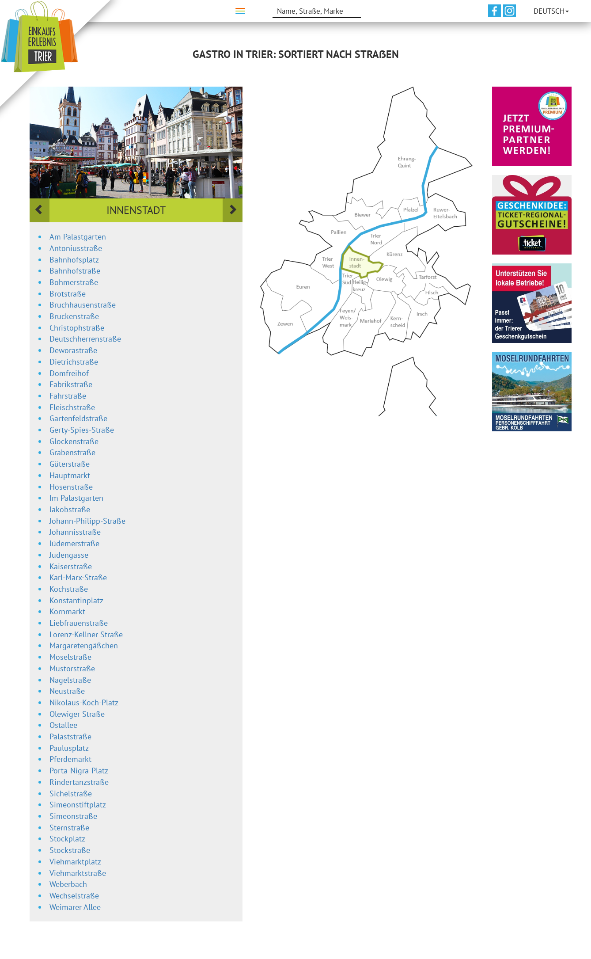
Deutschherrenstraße (85, 339)
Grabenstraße (72, 452)
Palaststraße (70, 736)
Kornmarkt (67, 611)
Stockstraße (69, 850)
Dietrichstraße (73, 362)
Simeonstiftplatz (77, 804)
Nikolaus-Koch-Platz (83, 702)
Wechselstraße (74, 895)
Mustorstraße (72, 668)
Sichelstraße (70, 793)
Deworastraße (73, 350)
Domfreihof (69, 373)
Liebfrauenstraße (78, 623)
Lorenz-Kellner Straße (86, 634)
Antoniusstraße (75, 248)
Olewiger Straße (77, 714)
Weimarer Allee (75, 907)
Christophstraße (76, 328)
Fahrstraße (67, 396)
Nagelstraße (70, 680)
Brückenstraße (74, 316)
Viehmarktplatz (75, 861)
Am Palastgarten (77, 237)
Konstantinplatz (76, 600)
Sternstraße (69, 827)
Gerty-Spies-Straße (81, 430)
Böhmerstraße (73, 282)
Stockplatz (67, 838)
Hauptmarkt (69, 475)
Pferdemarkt (70, 759)
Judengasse (68, 555)
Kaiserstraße (70, 566)
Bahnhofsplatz (74, 260)
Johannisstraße (75, 532)
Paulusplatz (69, 748)
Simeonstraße (73, 816)
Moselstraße (70, 657)
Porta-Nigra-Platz (78, 770)
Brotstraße (67, 294)
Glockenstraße (73, 441)
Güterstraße (69, 464)
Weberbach (68, 884)
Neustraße (67, 691)
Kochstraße (68, 589)
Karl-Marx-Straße (78, 577)
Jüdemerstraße (74, 543)
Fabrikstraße (70, 384)
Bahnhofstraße (74, 271)
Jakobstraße (69, 509)
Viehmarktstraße (77, 873)
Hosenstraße (71, 487)
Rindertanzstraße (79, 782)
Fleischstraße (72, 407)
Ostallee (63, 725)
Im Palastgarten (76, 498)
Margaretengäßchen (83, 645)
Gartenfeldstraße (78, 418)
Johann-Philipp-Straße (87, 521)
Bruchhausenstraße (82, 305)
